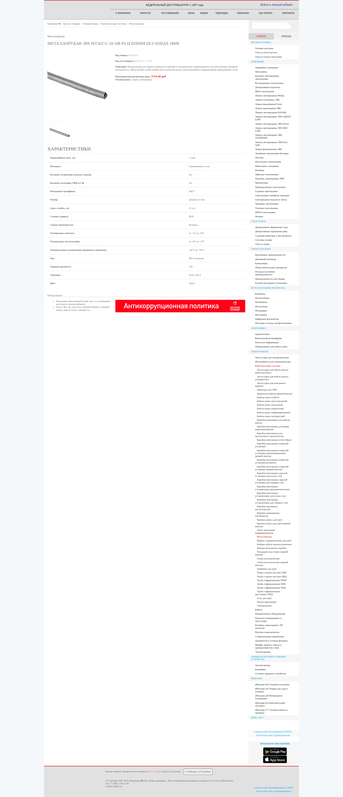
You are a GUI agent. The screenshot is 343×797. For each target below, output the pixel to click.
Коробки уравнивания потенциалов (267, 514)
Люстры (259, 157)
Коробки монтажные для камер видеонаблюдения (272, 428)
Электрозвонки (263, 651)
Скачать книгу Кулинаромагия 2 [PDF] (273, 787)
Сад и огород (258, 221)
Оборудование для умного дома (271, 346)
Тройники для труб (266, 568)
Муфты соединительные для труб (274, 540)
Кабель (258, 609)
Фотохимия (261, 314)
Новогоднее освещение (267, 166)
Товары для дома (261, 249)
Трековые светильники (266, 203)
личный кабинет (90, 307)
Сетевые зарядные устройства (270, 673)
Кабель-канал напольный (270, 404)
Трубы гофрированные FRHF (272, 580)
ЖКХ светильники (264, 91)
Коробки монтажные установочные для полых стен (270, 494)
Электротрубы (264, 605)
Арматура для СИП (267, 389)
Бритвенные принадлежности (270, 254)
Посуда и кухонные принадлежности (265, 273)
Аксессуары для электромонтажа (272, 357)
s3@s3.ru (117, 786)
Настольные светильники (268, 161)
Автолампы (261, 71)
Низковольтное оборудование (270, 613)
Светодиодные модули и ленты (271, 199)
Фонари (259, 216)
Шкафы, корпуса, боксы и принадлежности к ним (268, 646)
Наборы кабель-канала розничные (274, 544)
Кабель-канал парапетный (270, 408)
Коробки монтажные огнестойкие (274, 439)
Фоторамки (261, 310)
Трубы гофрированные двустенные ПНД (267, 593)
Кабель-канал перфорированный (273, 412)
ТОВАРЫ (261, 36)
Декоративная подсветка (267, 87)
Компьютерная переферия (268, 338)
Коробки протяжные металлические (266, 508)
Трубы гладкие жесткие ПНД (272, 576)
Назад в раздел (54, 295)
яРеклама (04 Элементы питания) (272, 684)
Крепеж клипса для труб (269, 519)
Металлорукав (136, 23)
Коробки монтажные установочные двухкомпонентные (272, 488)
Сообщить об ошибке (198, 771)
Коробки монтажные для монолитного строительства (269, 434)
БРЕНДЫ (286, 36)
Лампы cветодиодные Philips (269, 95)
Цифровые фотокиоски (267, 319)
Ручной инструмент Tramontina (271, 283)
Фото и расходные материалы (268, 288)
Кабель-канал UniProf (268, 397)
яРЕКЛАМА (256, 678)
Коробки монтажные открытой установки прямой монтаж (271, 468)
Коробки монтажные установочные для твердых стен (271, 501)
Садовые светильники (266, 191)
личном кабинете (76, 304)
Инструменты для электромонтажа (273, 361)
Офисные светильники (266, 174)
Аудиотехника (262, 334)
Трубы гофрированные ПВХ (271, 584)
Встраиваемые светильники (269, 83)
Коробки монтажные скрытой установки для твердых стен (271, 481)
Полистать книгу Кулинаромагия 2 (274, 791)
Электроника (258, 328)
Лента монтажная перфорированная (265, 531)
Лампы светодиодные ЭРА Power (272, 123)
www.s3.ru (215, 780)
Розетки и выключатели (267, 632)
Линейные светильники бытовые (272, 153)
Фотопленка (261, 306)
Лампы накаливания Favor (268, 104)
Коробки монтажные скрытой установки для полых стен (271, 474)
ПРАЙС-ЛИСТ (257, 718)
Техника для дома (264, 48)
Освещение (257, 62)
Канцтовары (261, 263)
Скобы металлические (268, 558)
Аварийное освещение (266, 67)
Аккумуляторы (262, 665)
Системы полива (263, 240)
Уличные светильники (266, 208)
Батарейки (260, 669)
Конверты (260, 293)
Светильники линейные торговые (272, 195)
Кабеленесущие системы (114, 23)
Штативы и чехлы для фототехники (273, 323)
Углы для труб (264, 598)
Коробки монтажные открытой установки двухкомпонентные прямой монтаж (271, 453)
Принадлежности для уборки (270, 278)
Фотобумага (261, 302)
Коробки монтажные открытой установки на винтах (271, 461)
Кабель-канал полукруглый (271, 416)
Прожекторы (261, 182)
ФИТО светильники (265, 212)
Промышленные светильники (270, 187)
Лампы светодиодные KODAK (270, 112)
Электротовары (91, 23)
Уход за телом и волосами (268, 56)
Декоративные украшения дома (271, 231)
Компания (54, 23)
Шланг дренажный (266, 602)
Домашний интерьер (265, 259)
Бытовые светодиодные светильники (267, 77)
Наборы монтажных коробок (271, 548)
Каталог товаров (72, 23)
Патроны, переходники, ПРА (269, 178)
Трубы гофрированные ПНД (271, 587)
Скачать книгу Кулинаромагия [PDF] (272, 731)
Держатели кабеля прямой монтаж (274, 393)
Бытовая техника (261, 42)
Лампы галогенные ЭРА (267, 99)
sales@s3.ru (84, 310)
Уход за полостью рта (266, 52)
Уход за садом (262, 244)
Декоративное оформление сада (271, 227)
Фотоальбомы (262, 298)
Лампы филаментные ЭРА (268, 149)
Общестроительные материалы (271, 267)
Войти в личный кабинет (276, 4)
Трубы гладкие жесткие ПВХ (272, 572)
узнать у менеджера (142, 79)
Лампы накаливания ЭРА (268, 108)
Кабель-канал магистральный (272, 401)
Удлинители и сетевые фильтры (271, 640)
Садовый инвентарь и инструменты (273, 235)
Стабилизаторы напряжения (269, 636)
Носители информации (267, 342)
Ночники (259, 170)
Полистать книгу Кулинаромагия (273, 735)
